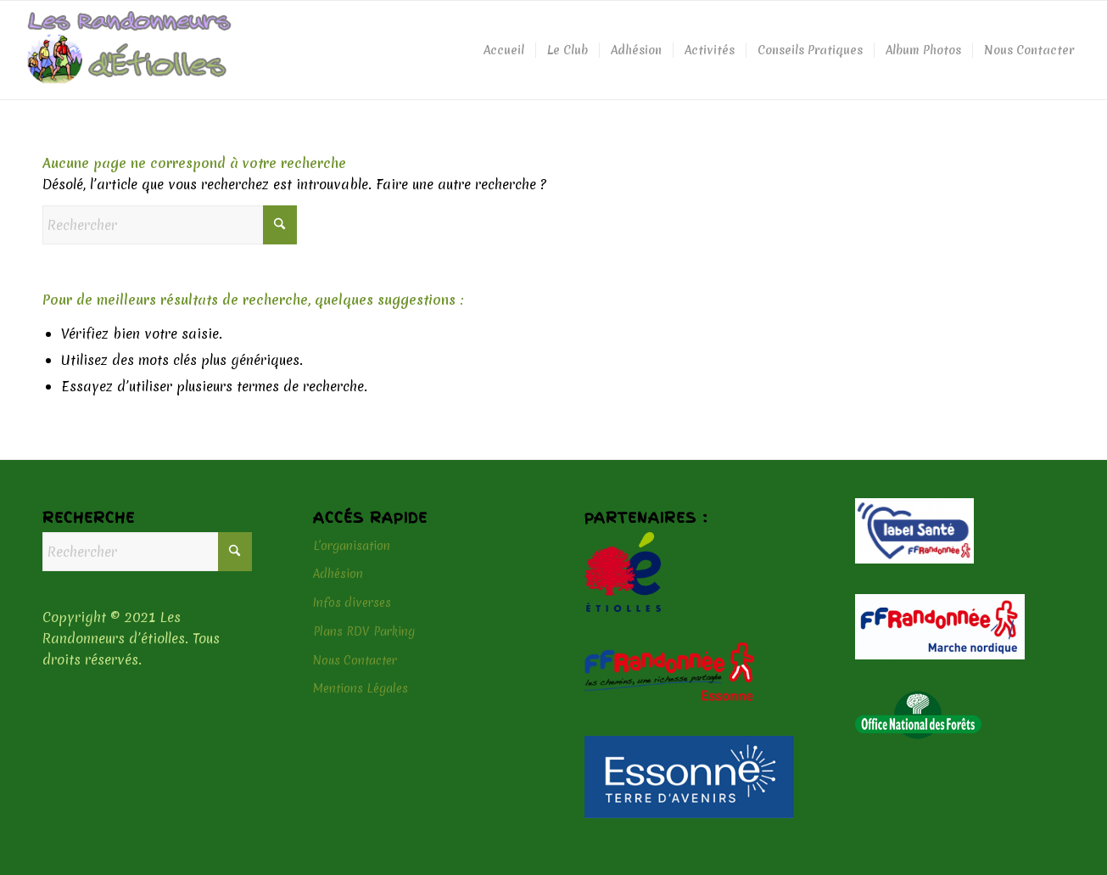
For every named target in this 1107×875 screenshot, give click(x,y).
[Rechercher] (169, 224)
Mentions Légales (360, 688)
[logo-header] (129, 50)
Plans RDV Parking (364, 631)
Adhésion (338, 573)
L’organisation (351, 545)
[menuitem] (503, 50)
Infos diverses (352, 602)
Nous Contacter (355, 660)
